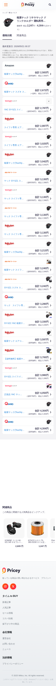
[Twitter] (13, 586)
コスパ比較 (7, 618)
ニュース (6, 649)
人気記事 (6, 607)
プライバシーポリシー (12, 663)
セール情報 (7, 613)
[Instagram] (5, 586)
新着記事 (6, 602)
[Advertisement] (28, 472)
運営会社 (6, 638)
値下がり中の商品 (10, 623)
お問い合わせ (8, 643)
